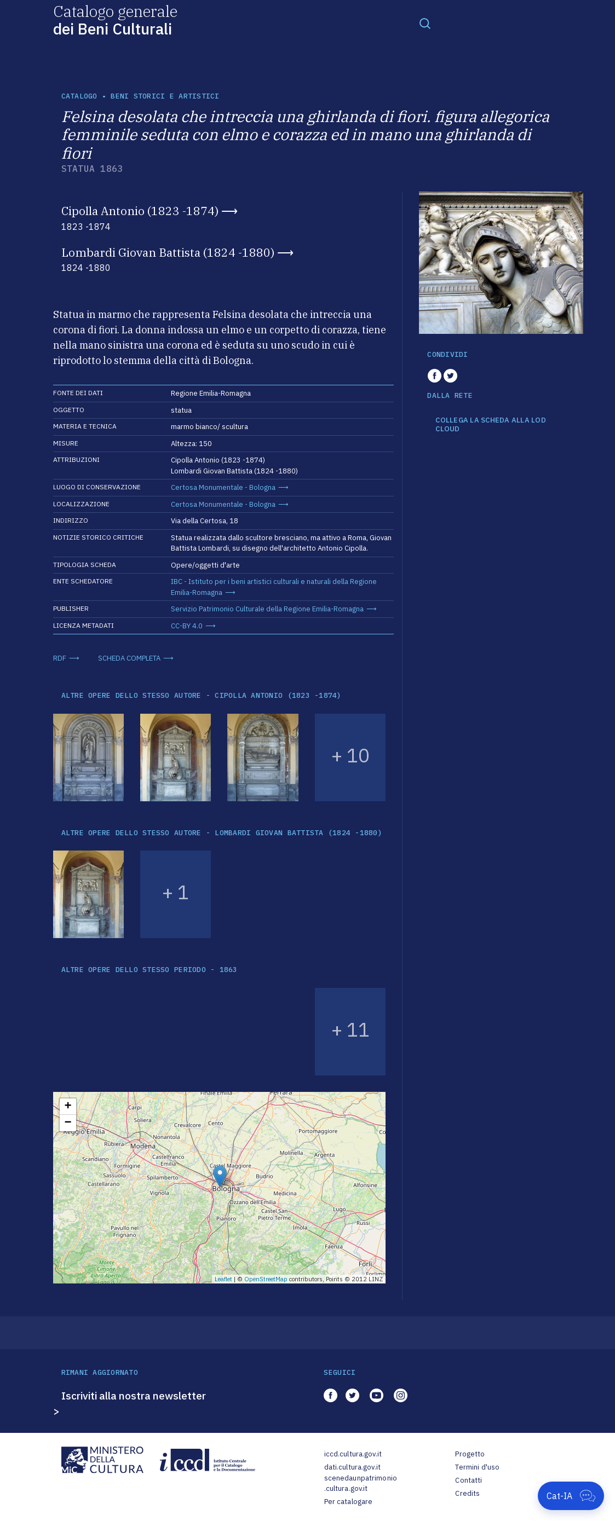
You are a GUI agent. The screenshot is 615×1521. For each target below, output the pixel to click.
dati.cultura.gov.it (352, 1467)
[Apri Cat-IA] (571, 1496)
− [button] (67, 1123)
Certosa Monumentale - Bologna (223, 487)
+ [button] (67, 1106)
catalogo (79, 96)
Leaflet (223, 1279)
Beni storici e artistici (165, 96)
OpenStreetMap (266, 1279)
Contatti (468, 1480)
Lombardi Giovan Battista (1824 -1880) (167, 252)
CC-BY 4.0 (187, 626)
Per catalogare (348, 1501)
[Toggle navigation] (425, 23)
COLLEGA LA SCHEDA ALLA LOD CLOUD (490, 424)
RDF (59, 658)
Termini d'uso (477, 1467)
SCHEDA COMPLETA (129, 658)
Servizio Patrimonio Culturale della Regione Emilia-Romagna (267, 609)
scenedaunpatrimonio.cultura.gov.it (360, 1483)
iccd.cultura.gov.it (353, 1454)
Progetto (470, 1454)
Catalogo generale (115, 19)
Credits (467, 1493)
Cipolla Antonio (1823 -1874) (140, 210)
